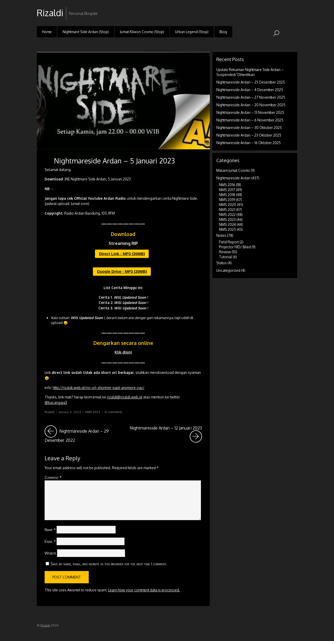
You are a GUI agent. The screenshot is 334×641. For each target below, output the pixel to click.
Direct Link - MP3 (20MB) (122, 253)
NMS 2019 (227, 199)
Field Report (229, 242)
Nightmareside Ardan (233, 178)
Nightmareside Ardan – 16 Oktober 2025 (248, 142)
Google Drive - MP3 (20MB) (122, 271)
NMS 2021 (227, 209)
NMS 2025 (227, 229)
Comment (53, 477)
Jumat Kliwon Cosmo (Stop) (142, 32)
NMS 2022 (227, 214)
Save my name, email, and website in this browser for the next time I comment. (109, 563)
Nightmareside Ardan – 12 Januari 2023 (166, 434)
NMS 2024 (227, 224)
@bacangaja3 (56, 402)
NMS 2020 (227, 204)
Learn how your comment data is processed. (144, 590)
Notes (221, 235)
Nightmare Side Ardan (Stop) (86, 32)
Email (50, 541)
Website (50, 553)
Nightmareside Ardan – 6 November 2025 (249, 120)
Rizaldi (49, 412)
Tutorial (225, 257)
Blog (223, 32)
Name (50, 529)
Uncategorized (228, 270)
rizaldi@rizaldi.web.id (124, 397)
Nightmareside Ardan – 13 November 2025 (250, 112)
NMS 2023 (92, 412)
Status (221, 263)
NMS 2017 (227, 189)
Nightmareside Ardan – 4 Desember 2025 (249, 89)
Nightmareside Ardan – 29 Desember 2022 (82, 434)
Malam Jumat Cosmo (233, 170)
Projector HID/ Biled (235, 247)
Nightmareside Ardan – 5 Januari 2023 (114, 160)
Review (225, 252)
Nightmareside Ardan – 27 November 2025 (250, 97)
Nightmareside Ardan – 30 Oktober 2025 (249, 127)
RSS (292, 9)
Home (47, 32)
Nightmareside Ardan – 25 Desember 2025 (250, 82)
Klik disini (123, 352)
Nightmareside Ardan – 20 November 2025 (250, 105)
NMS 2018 (227, 194)
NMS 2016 (227, 185)
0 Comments (113, 412)
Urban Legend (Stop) (191, 32)
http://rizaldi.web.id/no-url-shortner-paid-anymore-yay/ (98, 387)
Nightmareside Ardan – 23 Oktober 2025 (248, 135)
